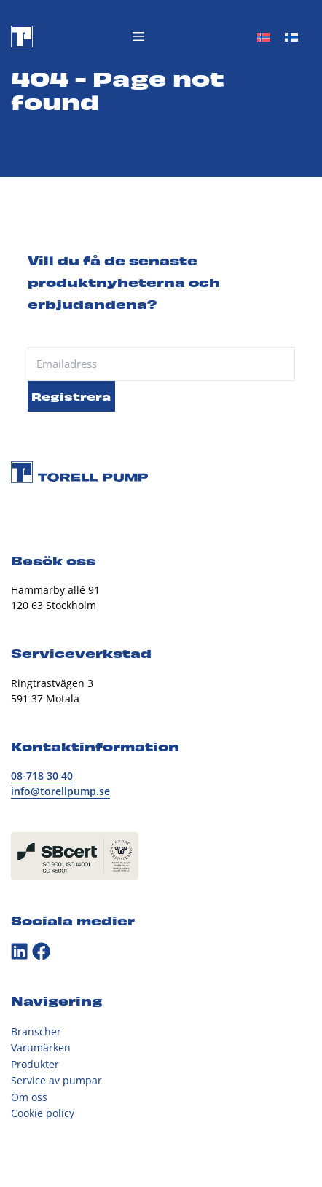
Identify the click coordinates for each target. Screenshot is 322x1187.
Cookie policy (42, 1113)
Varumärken (41, 1047)
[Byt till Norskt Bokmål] (264, 36)
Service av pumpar (56, 1080)
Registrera (71, 395)
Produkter (35, 1064)
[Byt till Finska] (291, 36)
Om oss (29, 1097)
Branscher (36, 1031)
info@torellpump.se (60, 791)
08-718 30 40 (42, 776)
